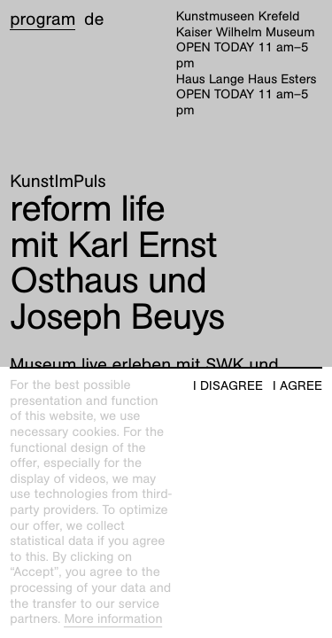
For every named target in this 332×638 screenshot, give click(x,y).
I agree (297, 385)
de (94, 19)
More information (113, 619)
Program (42, 19)
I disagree (228, 385)
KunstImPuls (57, 181)
